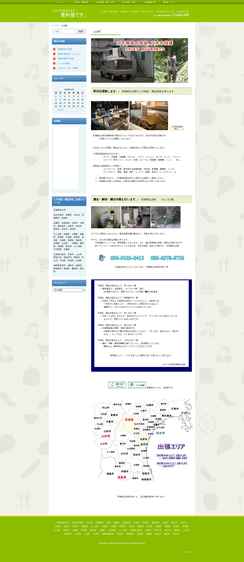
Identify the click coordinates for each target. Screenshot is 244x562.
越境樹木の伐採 (65, 49)
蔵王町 (93, 530)
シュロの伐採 (64, 63)
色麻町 (158, 526)
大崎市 (58, 526)
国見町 (176, 534)
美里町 (167, 526)
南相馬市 (130, 534)
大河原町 (112, 530)
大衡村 (132, 526)
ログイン (188, 552)
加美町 (176, 526)
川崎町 (75, 530)
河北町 (78, 534)
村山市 (168, 530)
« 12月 (60, 110)
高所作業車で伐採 (66, 58)
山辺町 (87, 534)
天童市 (148, 530)
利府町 (85, 526)
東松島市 (156, 522)
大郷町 (114, 526)
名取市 (146, 522)
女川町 (149, 526)
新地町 (149, 534)
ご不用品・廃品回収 (80, 2)
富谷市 (76, 526)
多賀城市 (127, 522)
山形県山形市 (136, 530)
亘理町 (185, 526)
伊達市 (120, 534)
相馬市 (140, 534)
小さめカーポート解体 (68, 68)
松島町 (123, 526)
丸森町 (102, 530)
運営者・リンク (169, 2)
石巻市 (67, 526)
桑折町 (167, 534)
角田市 (174, 522)
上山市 (186, 530)
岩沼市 (166, 522)
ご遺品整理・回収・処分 (104, 2)
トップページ (60, 2)
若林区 (117, 522)
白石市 (184, 522)
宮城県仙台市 (63, 522)
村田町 (84, 530)
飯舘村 (158, 534)
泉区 (109, 522)
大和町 (105, 526)
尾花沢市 (68, 534)
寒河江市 (158, 530)
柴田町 (66, 530)
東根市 (177, 530)
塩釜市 (137, 522)
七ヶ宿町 (123, 530)
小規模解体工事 (150, 2)
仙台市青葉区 (78, 522)
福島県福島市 (108, 534)
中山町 (96, 534)
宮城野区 (100, 522)
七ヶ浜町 (95, 526)
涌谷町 (141, 526)
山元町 (57, 530)
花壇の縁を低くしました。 (70, 54)
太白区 (90, 522)
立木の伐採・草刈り (129, 2)
